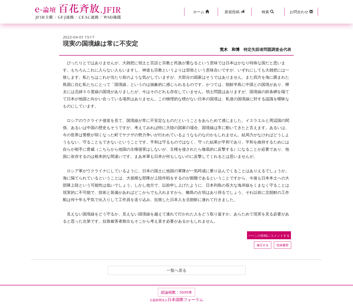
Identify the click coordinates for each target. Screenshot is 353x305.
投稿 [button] (234, 11)
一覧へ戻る (176, 270)
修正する (263, 245)
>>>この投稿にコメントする (269, 235)
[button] (201, 11)
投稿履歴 (282, 245)
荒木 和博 (230, 49)
